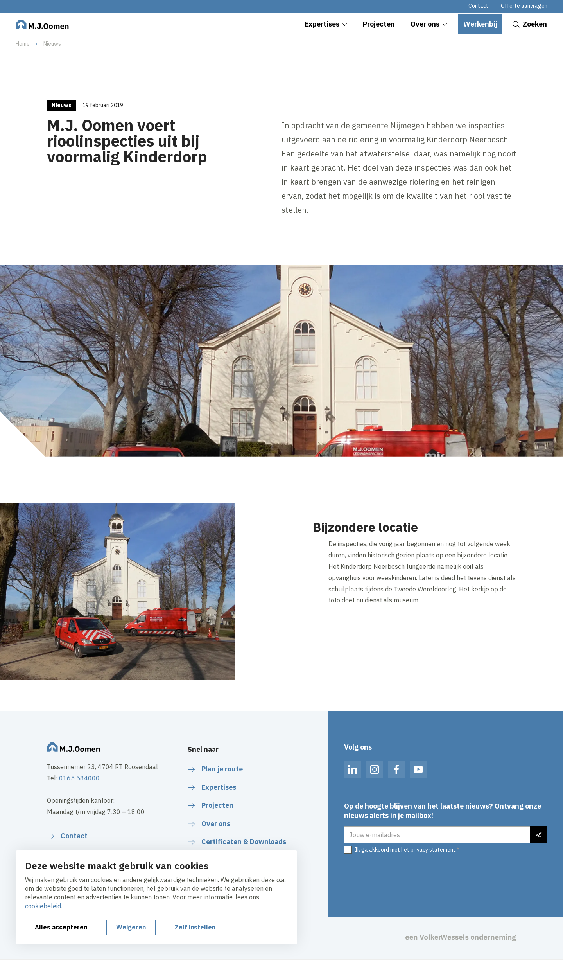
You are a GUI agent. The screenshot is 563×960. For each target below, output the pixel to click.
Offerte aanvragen (524, 5)
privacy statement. (434, 849)
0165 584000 (79, 778)
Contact (478, 5)
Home (23, 43)
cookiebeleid (43, 906)
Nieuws (52, 43)
